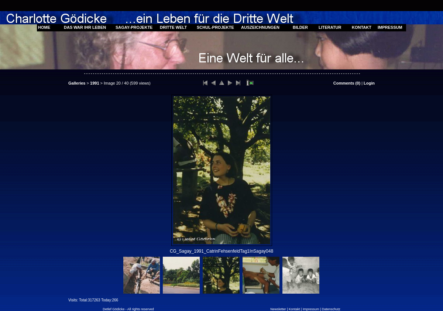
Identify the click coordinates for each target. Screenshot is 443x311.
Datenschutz (331, 309)
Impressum (311, 309)
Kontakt (294, 309)
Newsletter (278, 309)
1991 (94, 83)
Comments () (346, 83)
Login (369, 83)
